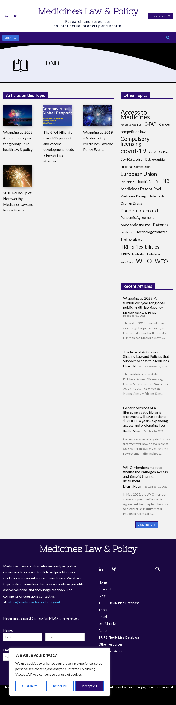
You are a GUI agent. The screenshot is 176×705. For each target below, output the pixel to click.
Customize (30, 686)
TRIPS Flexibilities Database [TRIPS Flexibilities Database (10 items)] (141, 254)
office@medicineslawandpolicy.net (34, 602)
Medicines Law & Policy (139, 313)
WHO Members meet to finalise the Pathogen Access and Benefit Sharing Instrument (145, 474)
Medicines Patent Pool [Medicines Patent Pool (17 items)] (141, 188)
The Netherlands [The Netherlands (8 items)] (131, 239)
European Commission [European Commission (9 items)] (136, 167)
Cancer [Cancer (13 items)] (164, 124)
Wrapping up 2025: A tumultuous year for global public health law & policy (144, 302)
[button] (168, 37)
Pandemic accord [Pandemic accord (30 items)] (139, 210)
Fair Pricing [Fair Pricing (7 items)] (127, 181)
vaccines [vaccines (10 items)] (127, 262)
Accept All (89, 686)
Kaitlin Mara (131, 431)
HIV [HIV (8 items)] (156, 181)
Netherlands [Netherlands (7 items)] (156, 196)
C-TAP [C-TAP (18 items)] (150, 124)
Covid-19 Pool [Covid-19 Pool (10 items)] (159, 152)
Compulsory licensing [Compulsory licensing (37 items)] (135, 141)
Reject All (60, 686)
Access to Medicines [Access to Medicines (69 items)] (135, 114)
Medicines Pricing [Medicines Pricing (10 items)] (133, 196)
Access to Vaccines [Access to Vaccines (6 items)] (131, 124)
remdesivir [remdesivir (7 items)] (127, 232)
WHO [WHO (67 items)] (144, 261)
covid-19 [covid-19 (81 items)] (133, 150)
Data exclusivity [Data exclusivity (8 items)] (155, 159)
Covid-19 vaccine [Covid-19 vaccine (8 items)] (131, 159)
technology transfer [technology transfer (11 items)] (152, 232)
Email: (7, 650)
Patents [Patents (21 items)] (160, 224)
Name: (8, 630)
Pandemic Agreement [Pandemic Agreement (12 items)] (137, 217)
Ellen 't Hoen (132, 366)
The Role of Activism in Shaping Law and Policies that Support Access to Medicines (146, 356)
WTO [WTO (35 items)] (161, 261)
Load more (147, 525)
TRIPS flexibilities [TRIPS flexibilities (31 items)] (140, 246)
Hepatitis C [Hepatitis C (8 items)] (144, 181)
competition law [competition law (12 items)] (133, 132)
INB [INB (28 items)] (165, 181)
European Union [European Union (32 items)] (139, 174)
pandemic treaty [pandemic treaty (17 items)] (135, 225)
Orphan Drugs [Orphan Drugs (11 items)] (131, 203)
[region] (59, 672)
